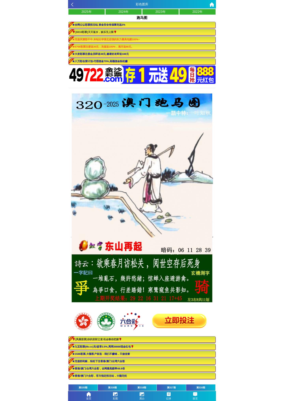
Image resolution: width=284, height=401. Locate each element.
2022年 (197, 11)
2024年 (123, 11)
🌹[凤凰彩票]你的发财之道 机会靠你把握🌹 (97, 339)
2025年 (86, 11)
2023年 (160, 11)
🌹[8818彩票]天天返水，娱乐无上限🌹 (94, 32)
